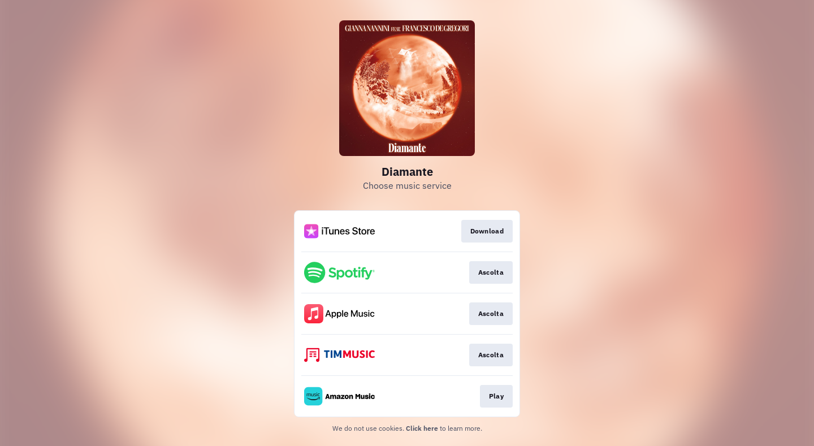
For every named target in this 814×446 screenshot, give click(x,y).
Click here (422, 428)
